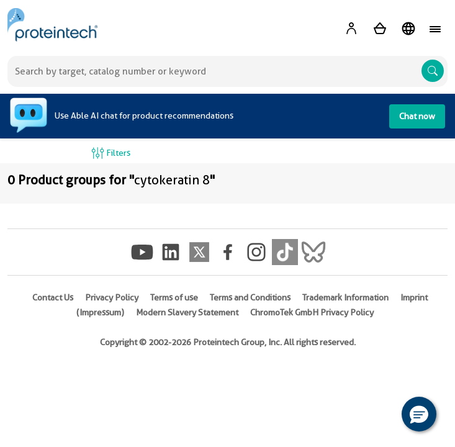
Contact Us (52, 297)
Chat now (417, 116)
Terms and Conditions (250, 297)
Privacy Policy (111, 297)
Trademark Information (345, 297)
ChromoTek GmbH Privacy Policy (312, 312)
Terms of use (174, 297)
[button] (419, 414)
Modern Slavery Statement (187, 312)
